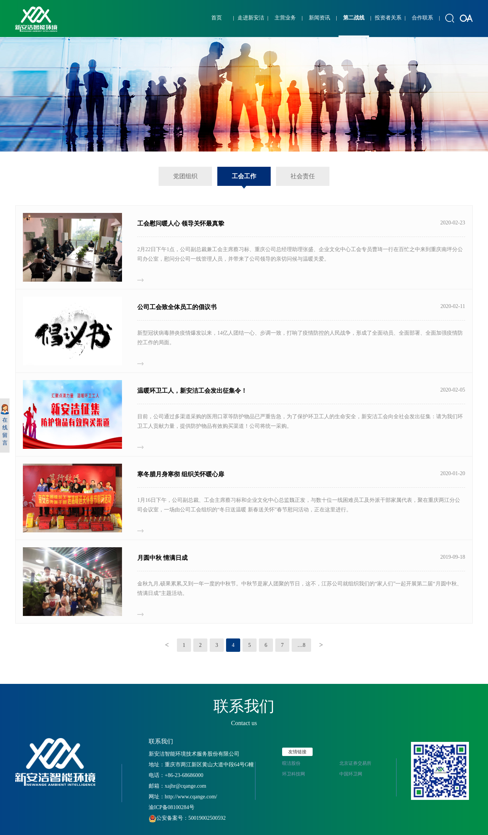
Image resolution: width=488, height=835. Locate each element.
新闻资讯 (319, 18)
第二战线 (353, 18)
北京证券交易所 (355, 763)
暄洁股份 (291, 763)
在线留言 (5, 425)
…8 (301, 645)
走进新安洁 (251, 18)
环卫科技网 (293, 774)
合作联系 (422, 18)
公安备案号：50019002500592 (187, 818)
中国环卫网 (350, 774)
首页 (216, 18)
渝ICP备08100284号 (171, 807)
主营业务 (285, 18)
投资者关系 (388, 18)
